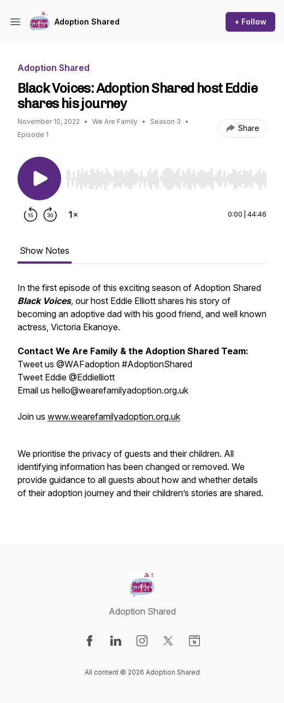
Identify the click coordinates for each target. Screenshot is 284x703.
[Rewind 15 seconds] (30, 214)
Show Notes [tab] (44, 250)
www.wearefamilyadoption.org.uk (114, 416)
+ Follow (250, 21)
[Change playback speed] (73, 214)
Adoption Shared (87, 21)
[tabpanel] (142, 395)
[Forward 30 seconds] (50, 214)
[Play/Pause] (39, 178)
